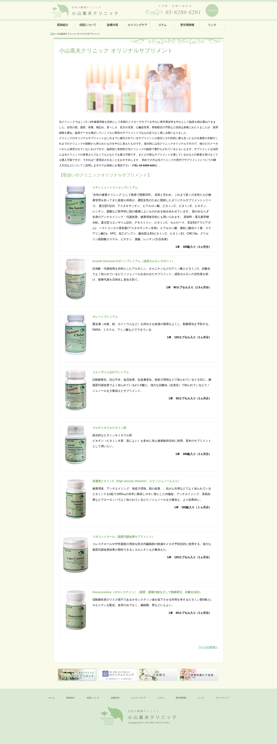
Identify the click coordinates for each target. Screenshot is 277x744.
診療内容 (112, 24)
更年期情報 (187, 24)
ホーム (51, 698)
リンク (212, 24)
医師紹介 (62, 24)
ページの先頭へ (208, 647)
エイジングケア (137, 24)
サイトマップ (222, 698)
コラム (162, 24)
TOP (52, 34)
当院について (87, 24)
